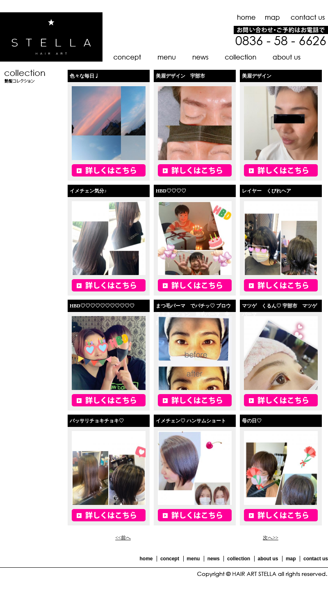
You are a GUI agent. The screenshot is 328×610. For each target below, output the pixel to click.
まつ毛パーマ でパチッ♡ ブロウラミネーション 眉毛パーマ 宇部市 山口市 (193, 314)
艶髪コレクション (240, 57)
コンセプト (125, 57)
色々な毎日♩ (84, 76)
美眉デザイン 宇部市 (180, 76)
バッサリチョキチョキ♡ (97, 421)
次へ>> (270, 538)
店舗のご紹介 (286, 57)
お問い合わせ (306, 17)
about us (268, 559)
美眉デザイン (256, 76)
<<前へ (123, 538)
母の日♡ (252, 421)
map (291, 559)
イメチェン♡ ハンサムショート (191, 421)
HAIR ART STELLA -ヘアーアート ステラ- (51, 37)
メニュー (166, 57)
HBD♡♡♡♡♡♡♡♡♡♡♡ (102, 306)
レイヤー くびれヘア (266, 191)
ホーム (247, 17)
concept (169, 559)
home (146, 559)
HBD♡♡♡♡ (171, 191)
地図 (272, 17)
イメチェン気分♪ (88, 191)
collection (238, 559)
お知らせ (200, 57)
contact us (315, 559)
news (213, 559)
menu (193, 559)
